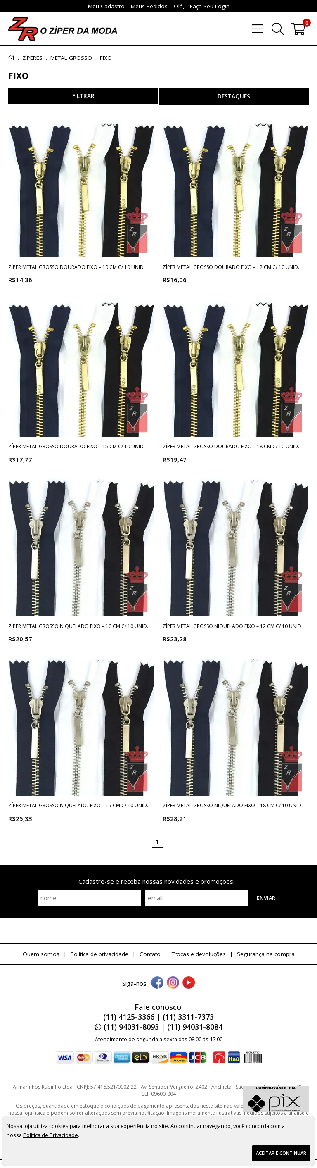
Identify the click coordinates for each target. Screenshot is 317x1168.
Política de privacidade (99, 954)
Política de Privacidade (50, 1135)
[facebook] (157, 983)
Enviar (266, 898)
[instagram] (173, 983)
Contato (150, 954)
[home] (62, 29)
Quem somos (41, 954)
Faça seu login (209, 6)
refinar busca (83, 96)
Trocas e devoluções (199, 954)
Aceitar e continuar (281, 1153)
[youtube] (188, 983)
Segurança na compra (266, 954)
